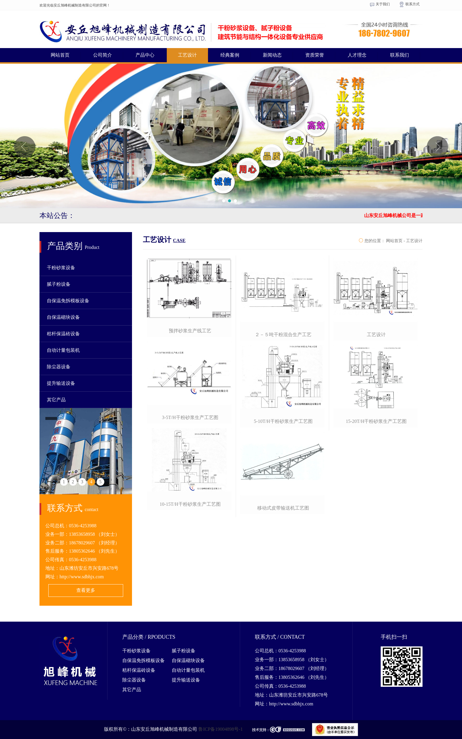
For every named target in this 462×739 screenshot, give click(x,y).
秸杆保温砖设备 (63, 333)
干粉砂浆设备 (61, 267)
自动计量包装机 (63, 350)
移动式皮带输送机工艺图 (283, 507)
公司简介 (102, 55)
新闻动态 (272, 55)
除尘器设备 (58, 366)
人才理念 (357, 55)
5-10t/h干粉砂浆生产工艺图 (283, 421)
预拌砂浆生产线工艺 (190, 330)
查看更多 (85, 590)
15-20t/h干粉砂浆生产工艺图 (376, 421)
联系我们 (399, 55)
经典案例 (229, 55)
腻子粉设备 (58, 284)
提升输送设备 (61, 383)
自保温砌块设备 (63, 317)
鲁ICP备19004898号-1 (220, 728)
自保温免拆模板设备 (68, 300)
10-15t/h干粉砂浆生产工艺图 (190, 504)
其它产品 (56, 399)
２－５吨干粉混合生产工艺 (283, 334)
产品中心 (145, 55)
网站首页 (60, 55)
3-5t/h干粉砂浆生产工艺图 (190, 417)
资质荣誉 (314, 55)
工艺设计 (187, 55)
